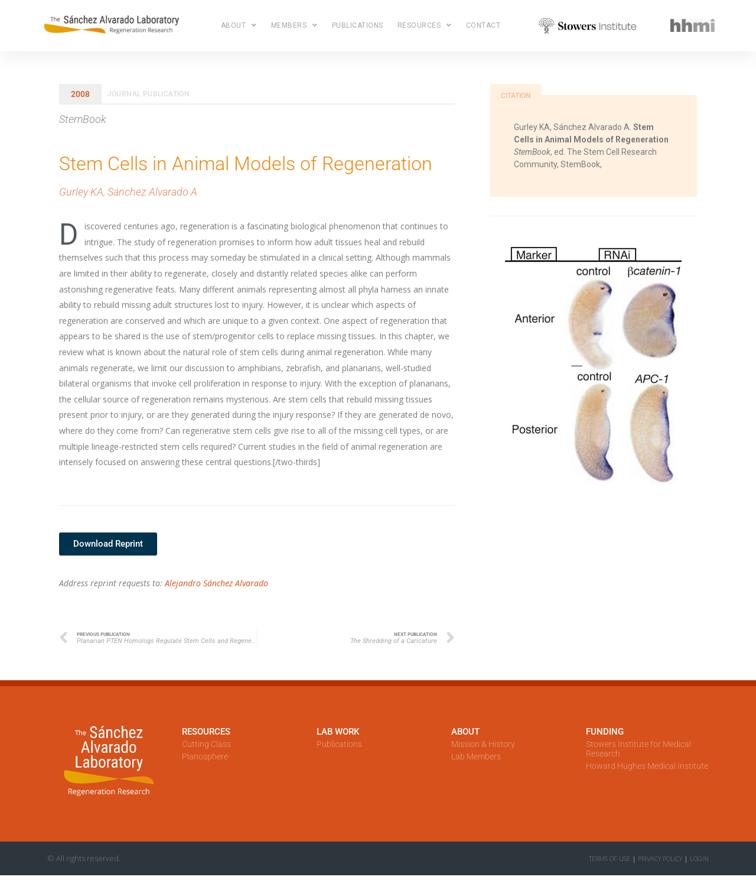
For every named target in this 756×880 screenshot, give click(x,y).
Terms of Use (609, 858)
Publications (357, 25)
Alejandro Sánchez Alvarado (216, 583)
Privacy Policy (660, 858)
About (239, 25)
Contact (483, 25)
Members (294, 25)
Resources (424, 25)
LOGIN (699, 858)
